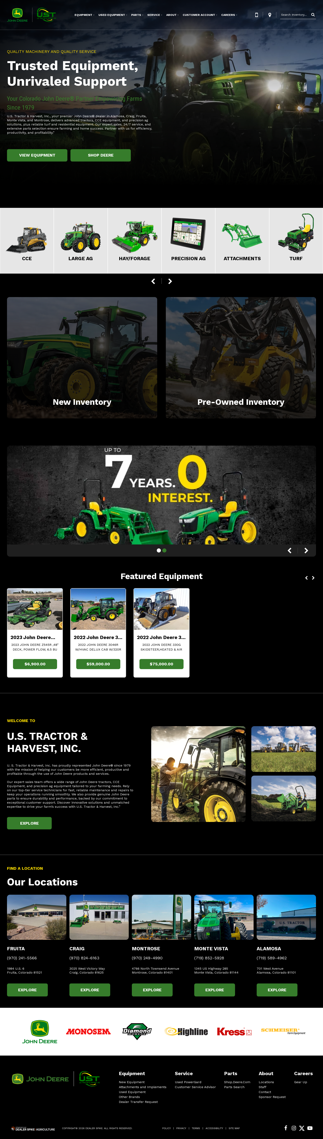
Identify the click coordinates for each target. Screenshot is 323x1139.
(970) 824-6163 (84, 958)
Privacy (181, 1128)
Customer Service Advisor (195, 1087)
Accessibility (214, 1128)
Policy (166, 1128)
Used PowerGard (188, 1082)
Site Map (234, 1128)
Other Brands (129, 1097)
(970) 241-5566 (22, 958)
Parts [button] (136, 14)
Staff (262, 1087)
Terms (196, 1128)
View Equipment (37, 155)
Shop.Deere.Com (237, 1082)
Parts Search (234, 1087)
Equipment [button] (83, 14)
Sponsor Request (272, 1097)
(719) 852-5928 (209, 958)
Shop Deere (101, 155)
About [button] (171, 14)
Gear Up (300, 1082)
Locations (266, 1082)
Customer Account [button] (199, 14)
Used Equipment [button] (111, 14)
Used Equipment (132, 1092)
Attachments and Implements (142, 1087)
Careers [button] (228, 14)
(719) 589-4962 (272, 958)
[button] (256, 15)
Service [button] (153, 14)
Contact (265, 1092)
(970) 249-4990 (147, 958)
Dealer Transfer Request (138, 1102)
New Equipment (132, 1082)
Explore (29, 823)
